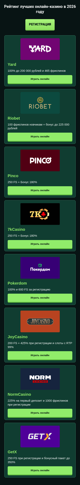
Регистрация (40, 24)
